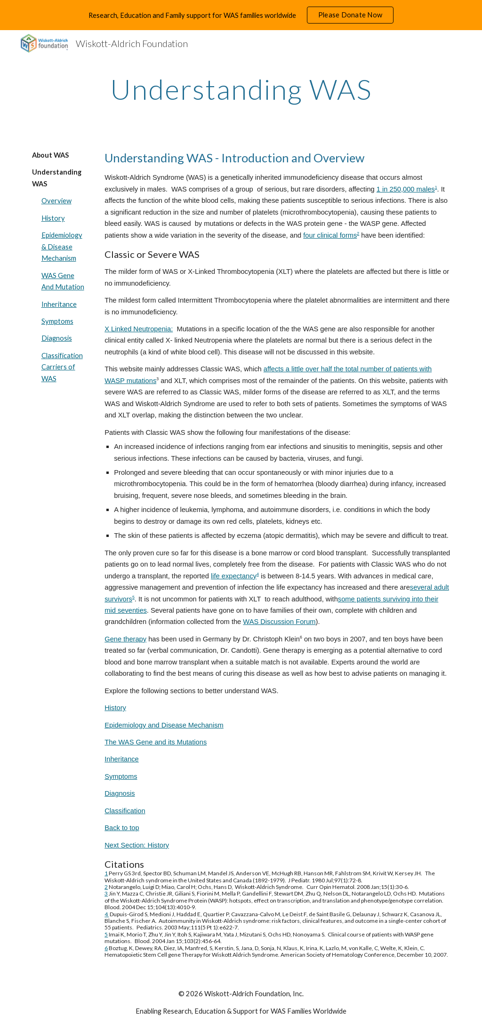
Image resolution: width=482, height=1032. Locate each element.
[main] (241, 89)
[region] (241, 15)
